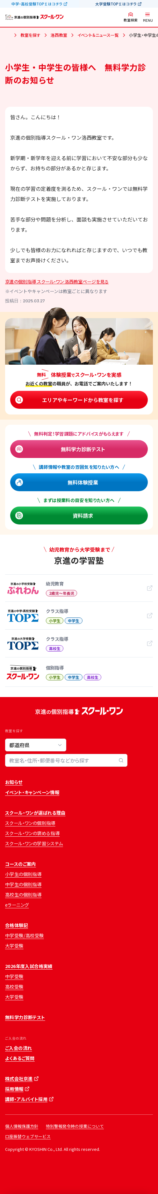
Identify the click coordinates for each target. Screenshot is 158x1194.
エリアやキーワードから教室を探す (83, 400)
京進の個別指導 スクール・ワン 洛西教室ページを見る (57, 281)
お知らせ (14, 782)
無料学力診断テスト (83, 449)
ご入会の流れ (18, 1048)
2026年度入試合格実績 (29, 966)
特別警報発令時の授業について (75, 1126)
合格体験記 (16, 925)
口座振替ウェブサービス (28, 1136)
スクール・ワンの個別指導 (30, 823)
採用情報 (14, 1089)
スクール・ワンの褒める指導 (32, 833)
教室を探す (30, 35)
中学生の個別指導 (23, 884)
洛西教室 (59, 35)
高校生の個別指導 (23, 894)
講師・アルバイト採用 (26, 1099)
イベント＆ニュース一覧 (98, 35)
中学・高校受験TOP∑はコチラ (36, 3)
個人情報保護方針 (21, 1126)
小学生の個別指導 (23, 874)
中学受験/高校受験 (24, 935)
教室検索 (131, 20)
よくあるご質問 (20, 1058)
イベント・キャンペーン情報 (32, 792)
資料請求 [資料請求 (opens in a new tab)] (83, 515)
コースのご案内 (20, 864)
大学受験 (14, 945)
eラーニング (17, 905)
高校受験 (14, 986)
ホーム (7, 35)
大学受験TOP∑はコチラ (115, 3)
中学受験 (14, 976)
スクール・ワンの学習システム (34, 843)
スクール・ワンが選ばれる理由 (35, 813)
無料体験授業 (83, 482)
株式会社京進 (18, 1078)
